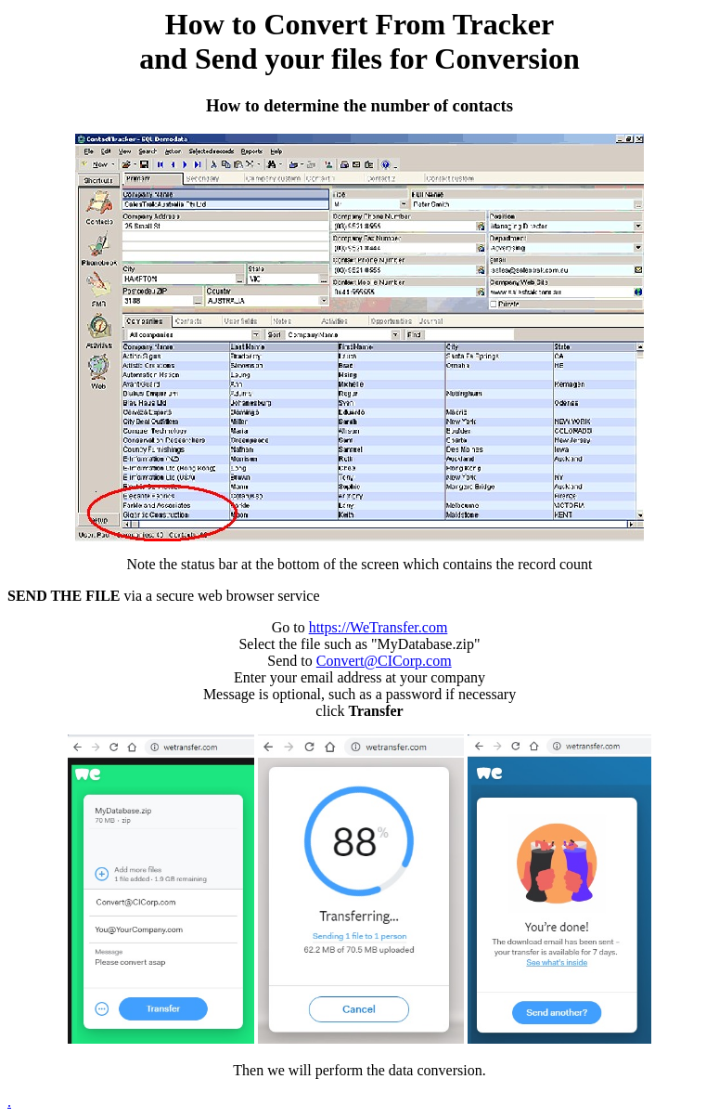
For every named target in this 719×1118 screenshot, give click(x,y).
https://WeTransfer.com (378, 627)
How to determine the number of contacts (359, 105)
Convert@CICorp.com (384, 661)
